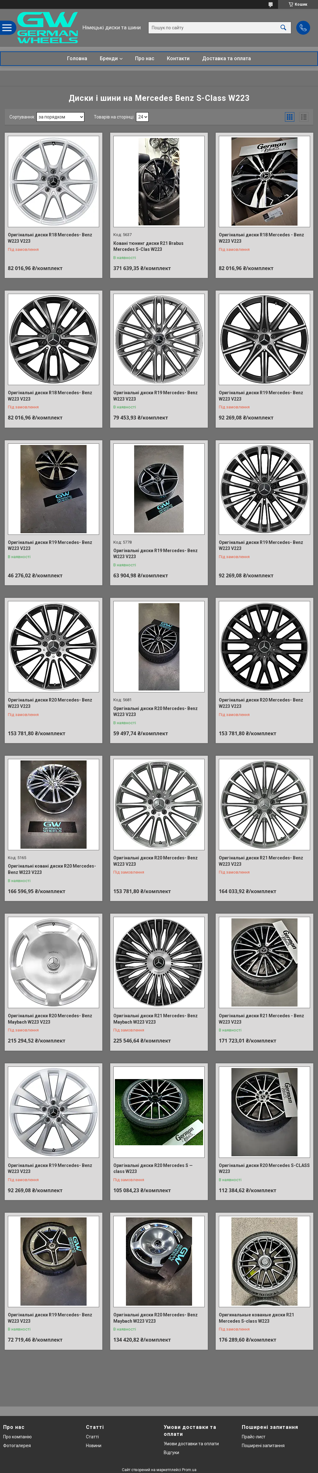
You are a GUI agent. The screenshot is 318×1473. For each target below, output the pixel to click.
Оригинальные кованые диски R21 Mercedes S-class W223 (256, 1318)
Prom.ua (189, 1470)
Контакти (178, 58)
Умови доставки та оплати (191, 1443)
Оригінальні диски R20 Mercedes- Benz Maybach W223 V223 (50, 1019)
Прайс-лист (253, 1436)
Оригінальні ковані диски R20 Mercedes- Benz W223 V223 (52, 869)
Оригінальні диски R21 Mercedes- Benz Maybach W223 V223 (155, 1019)
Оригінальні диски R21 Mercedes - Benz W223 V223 (261, 1019)
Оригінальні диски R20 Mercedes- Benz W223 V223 (50, 703)
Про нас (144, 58)
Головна (77, 58)
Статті (92, 1436)
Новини (93, 1445)
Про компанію (17, 1436)
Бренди (109, 58)
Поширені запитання (263, 1445)
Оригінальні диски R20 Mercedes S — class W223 (153, 1168)
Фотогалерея (17, 1445)
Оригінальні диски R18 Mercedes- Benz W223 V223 (50, 238)
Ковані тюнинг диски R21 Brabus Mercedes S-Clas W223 (148, 246)
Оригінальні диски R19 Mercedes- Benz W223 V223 (155, 395)
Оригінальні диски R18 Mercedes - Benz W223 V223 (261, 238)
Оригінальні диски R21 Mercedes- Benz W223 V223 (261, 861)
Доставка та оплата (226, 58)
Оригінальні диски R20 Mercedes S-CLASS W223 (264, 1168)
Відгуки (171, 1452)
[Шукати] (283, 27)
